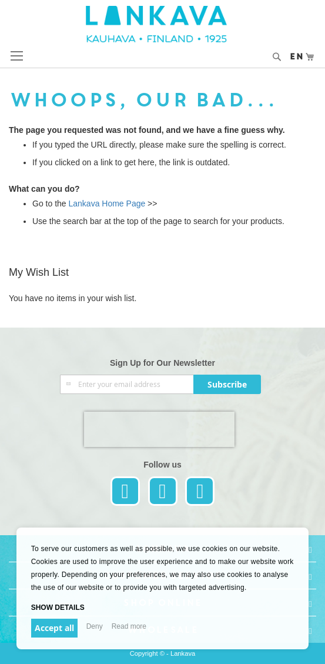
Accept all (54, 627)
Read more (129, 626)
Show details (58, 607)
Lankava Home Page (106, 203)
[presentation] (159, 429)
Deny (94, 626)
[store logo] (163, 24)
